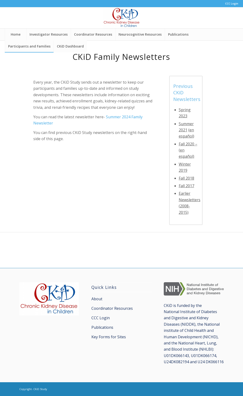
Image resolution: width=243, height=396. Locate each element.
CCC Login (231, 3)
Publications (102, 327)
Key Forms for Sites (108, 336)
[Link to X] (220, 388)
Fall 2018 (186, 178)
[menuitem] (230, 3)
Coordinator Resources (112, 308)
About (96, 298)
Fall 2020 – (188, 144)
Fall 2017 (186, 185)
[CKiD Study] (121, 17)
